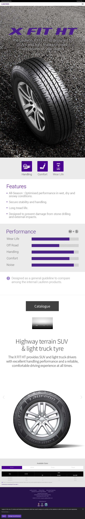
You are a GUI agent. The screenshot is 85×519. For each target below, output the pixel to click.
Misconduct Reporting (50, 490)
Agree (4, 516)
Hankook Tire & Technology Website (39, 491)
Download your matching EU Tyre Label (10, 484)
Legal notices (50, 491)
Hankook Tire (79, 1)
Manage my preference (14, 516)
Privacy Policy (41, 490)
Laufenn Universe (33, 490)
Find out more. (5, 512)
